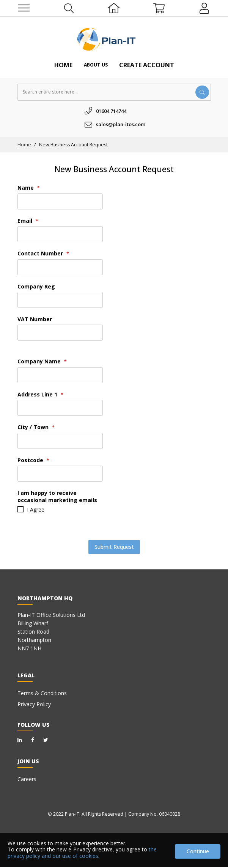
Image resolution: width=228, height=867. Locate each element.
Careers (26, 779)
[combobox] (114, 92)
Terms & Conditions (42, 693)
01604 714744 (111, 111)
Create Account (146, 65)
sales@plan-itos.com (120, 124)
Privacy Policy (34, 704)
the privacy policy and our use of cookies (82, 852)
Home (63, 65)
